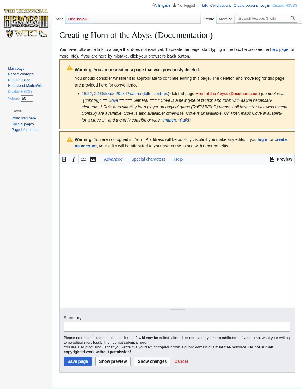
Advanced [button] (113, 159)
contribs (161, 93)
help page (279, 49)
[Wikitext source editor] (177, 235)
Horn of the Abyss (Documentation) (228, 93)
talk (147, 93)
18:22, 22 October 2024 (103, 93)
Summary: (73, 317)
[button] (280, 159)
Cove (113, 100)
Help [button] (178, 159)
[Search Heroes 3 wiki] (267, 18)
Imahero (169, 120)
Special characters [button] (148, 159)
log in (262, 139)
